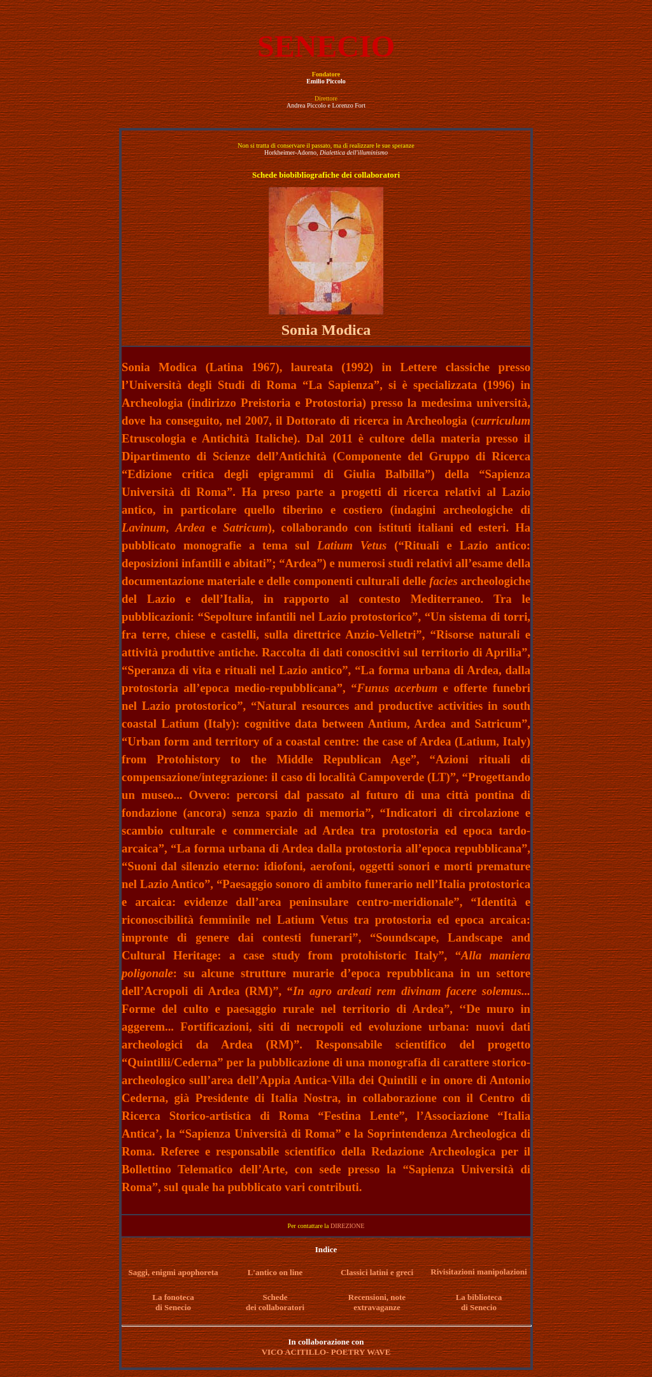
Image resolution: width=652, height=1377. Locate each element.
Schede (275, 1297)
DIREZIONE (347, 1225)
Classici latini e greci (377, 1272)
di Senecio (173, 1307)
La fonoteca (173, 1297)
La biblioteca (479, 1297)
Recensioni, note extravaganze (377, 1302)
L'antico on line (275, 1272)
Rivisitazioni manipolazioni (478, 1271)
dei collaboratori (275, 1307)
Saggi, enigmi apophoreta (173, 1272)
